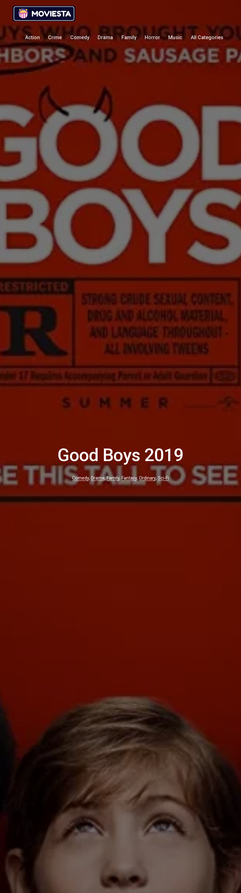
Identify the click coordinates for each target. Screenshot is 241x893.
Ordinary (147, 478)
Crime (55, 37)
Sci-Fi (163, 478)
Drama (105, 37)
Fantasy (129, 478)
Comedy (79, 37)
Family (129, 37)
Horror (152, 37)
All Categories (207, 37)
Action (32, 37)
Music (175, 37)
